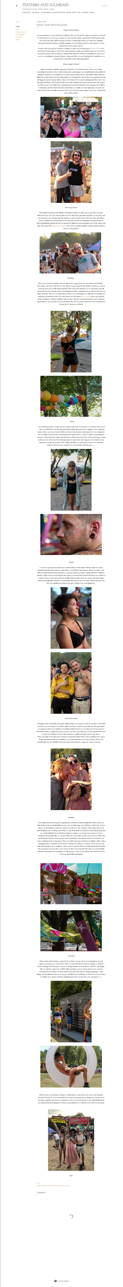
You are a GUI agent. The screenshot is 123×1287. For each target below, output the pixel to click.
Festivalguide (20, 34)
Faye (79, 12)
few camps (86, 296)
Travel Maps (71, 12)
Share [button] (17, 22)
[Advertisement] (71, 1256)
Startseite (26, 12)
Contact (85, 12)
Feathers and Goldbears (45, 5)
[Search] (104, 5)
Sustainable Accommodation (53, 12)
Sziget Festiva (96, 48)
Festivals (18, 37)
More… (92, 12)
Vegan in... (36, 12)
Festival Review (21, 32)
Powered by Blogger (61, 1281)
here (93, 445)
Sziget (18, 39)
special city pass (60, 226)
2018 (17, 29)
